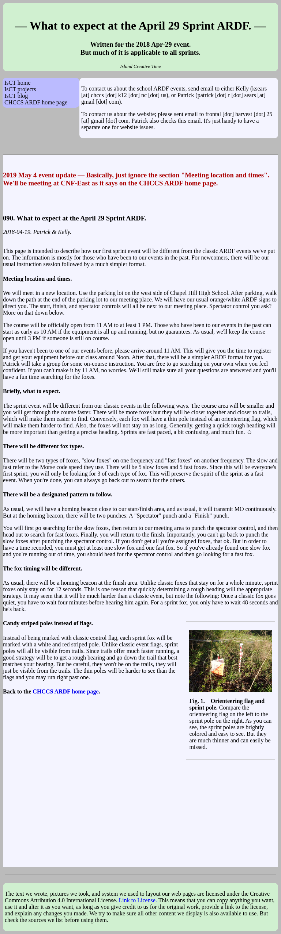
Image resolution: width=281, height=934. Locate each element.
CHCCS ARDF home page (35, 102)
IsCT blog (16, 96)
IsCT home (17, 83)
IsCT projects (20, 89)
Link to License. (138, 900)
